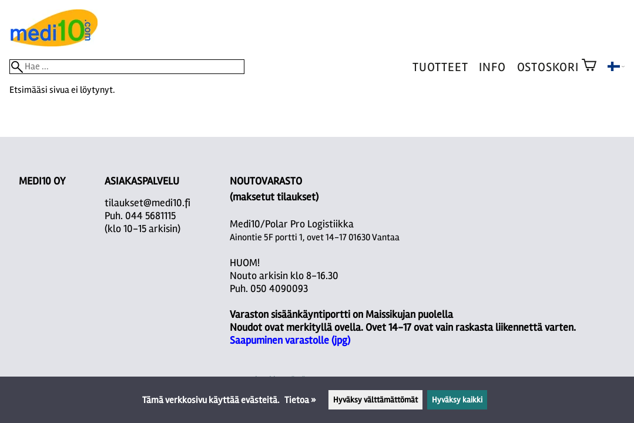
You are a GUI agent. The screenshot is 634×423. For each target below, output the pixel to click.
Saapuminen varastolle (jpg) (290, 340)
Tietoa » (300, 400)
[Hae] (126, 66)
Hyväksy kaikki (457, 400)
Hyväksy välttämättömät (375, 400)
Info (492, 67)
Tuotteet (440, 67)
